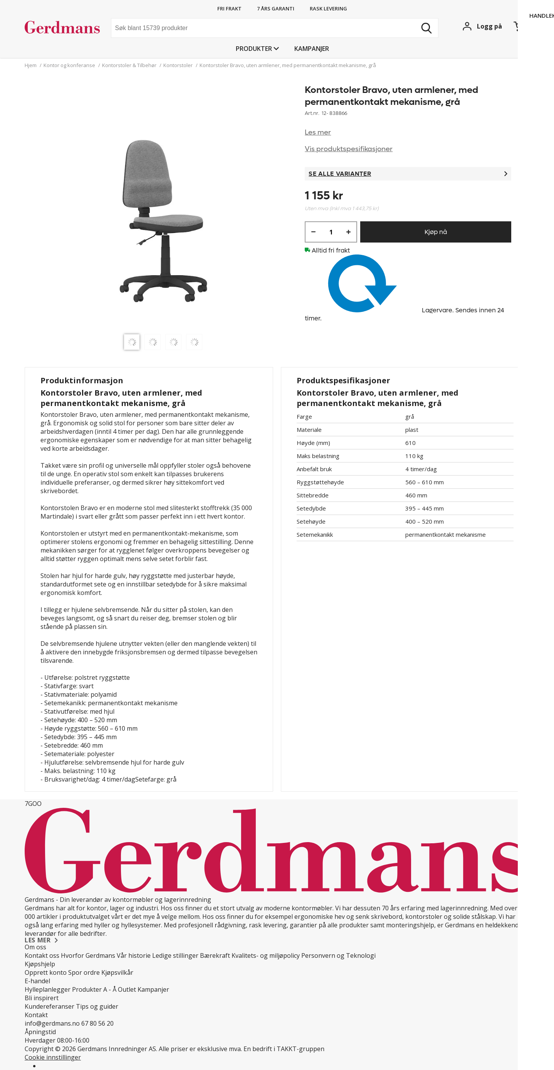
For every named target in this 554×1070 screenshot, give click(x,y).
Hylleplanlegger (48, 989)
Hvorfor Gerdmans (88, 955)
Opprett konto (46, 972)
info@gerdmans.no (52, 1023)
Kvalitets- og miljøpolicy (266, 955)
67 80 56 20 (97, 1023)
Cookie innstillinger (53, 1057)
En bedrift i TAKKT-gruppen (283, 1049)
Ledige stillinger (175, 955)
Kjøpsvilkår (117, 972)
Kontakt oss (42, 955)
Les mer (318, 132)
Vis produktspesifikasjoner (349, 149)
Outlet (127, 989)
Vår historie (134, 955)
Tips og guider (97, 1006)
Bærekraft (215, 955)
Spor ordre (84, 972)
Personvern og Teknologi (338, 955)
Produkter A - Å (94, 989)
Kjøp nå (436, 232)
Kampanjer (311, 48)
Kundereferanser (49, 1006)
